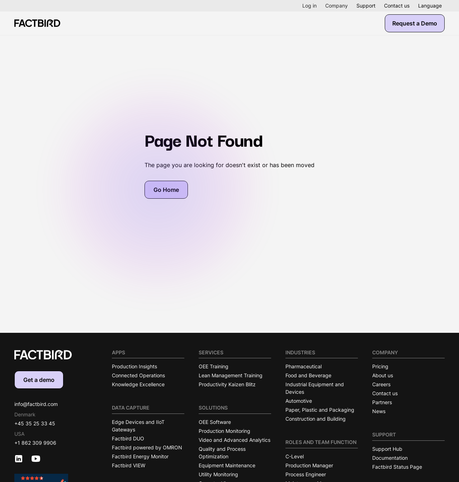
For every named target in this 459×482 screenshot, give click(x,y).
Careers (381, 384)
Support (365, 6)
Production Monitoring (224, 431)
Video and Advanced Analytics (234, 440)
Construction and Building (315, 419)
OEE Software (215, 422)
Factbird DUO (128, 438)
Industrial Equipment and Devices (314, 388)
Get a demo (39, 379)
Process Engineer (305, 474)
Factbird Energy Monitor (140, 456)
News (378, 411)
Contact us (397, 6)
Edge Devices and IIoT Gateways (138, 426)
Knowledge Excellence (138, 384)
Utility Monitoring (218, 474)
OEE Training (213, 366)
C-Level (294, 456)
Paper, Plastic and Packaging (319, 410)
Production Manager (309, 465)
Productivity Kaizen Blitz (227, 384)
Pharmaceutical (303, 366)
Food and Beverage (308, 375)
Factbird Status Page (397, 467)
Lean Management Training (230, 375)
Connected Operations (138, 375)
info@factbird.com (36, 404)
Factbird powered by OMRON (147, 447)
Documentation (390, 458)
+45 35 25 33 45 (34, 423)
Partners (382, 402)
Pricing (380, 366)
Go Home (166, 189)
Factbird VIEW (128, 465)
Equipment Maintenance (227, 465)
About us (382, 375)
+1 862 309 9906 (35, 443)
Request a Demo (414, 23)
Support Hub (387, 449)
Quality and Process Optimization (222, 452)
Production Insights (134, 366)
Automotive (298, 401)
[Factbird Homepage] (37, 23)
